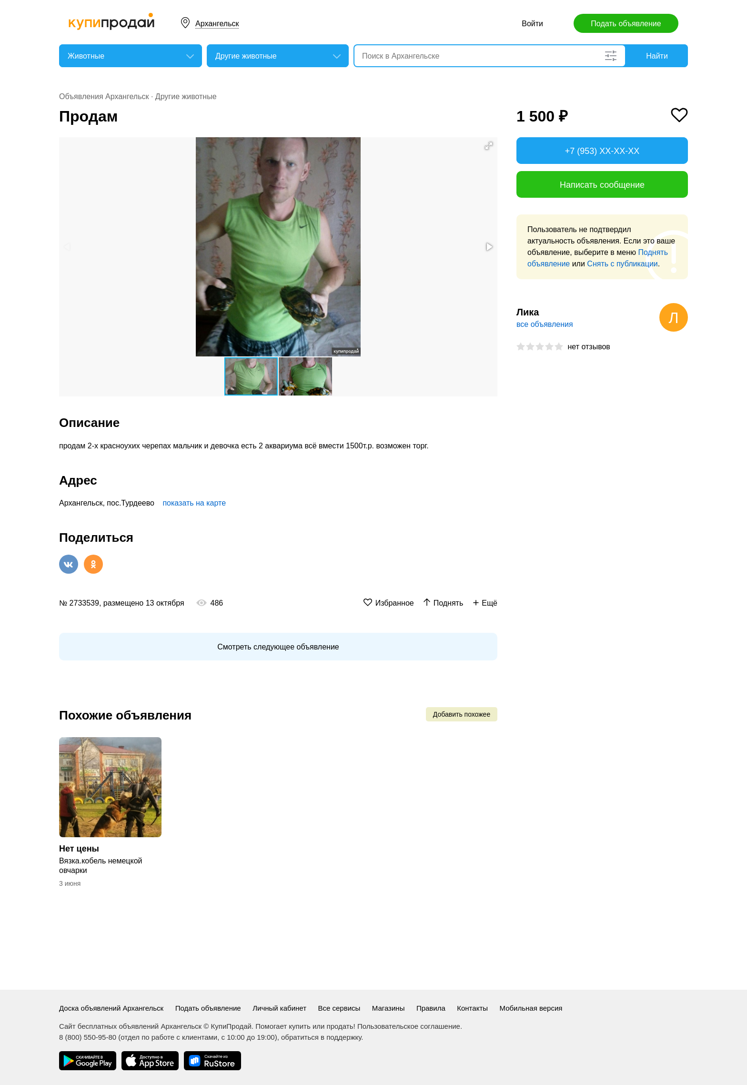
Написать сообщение (602, 185)
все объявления (544, 324)
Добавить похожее (461, 714)
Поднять (449, 603)
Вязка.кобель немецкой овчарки (100, 865)
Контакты (472, 1008)
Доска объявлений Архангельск (111, 1008)
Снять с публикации (622, 264)
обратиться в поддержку (321, 1037)
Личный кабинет (279, 1008)
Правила (430, 1008)
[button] (488, 145)
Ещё (489, 603)
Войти (532, 24)
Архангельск (217, 24)
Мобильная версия (531, 1008)
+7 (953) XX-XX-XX (602, 151)
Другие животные (186, 96)
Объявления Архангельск (104, 96)
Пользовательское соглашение (408, 1026)
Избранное (394, 603)
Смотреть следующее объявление (278, 647)
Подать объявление (626, 24)
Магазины (388, 1008)
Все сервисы (339, 1008)
